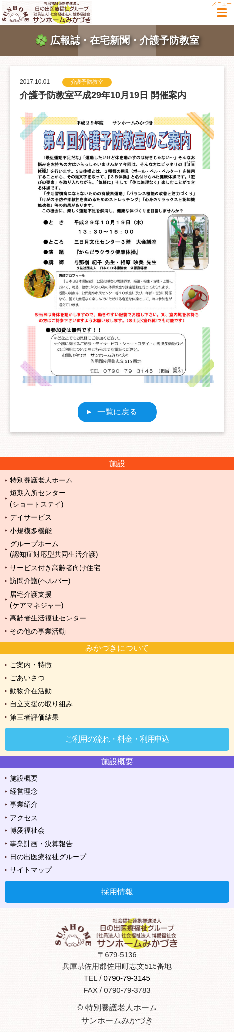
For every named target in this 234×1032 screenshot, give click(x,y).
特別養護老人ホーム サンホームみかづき (52, 12)
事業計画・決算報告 (41, 844)
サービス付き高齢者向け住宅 (55, 568)
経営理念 (24, 791)
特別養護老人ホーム (41, 480)
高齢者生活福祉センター (48, 618)
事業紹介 (24, 804)
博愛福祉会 (27, 830)
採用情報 (117, 892)
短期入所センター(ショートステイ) (38, 498)
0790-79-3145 (127, 978)
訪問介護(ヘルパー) (40, 581)
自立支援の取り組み (41, 704)
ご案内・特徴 (31, 665)
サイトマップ (31, 870)
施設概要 (24, 778)
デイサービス (31, 517)
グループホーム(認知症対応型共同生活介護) (54, 549)
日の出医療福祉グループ (48, 857)
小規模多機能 (31, 531)
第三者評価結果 (34, 717)
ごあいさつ (27, 678)
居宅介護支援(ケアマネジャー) (36, 599)
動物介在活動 (31, 691)
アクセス (24, 818)
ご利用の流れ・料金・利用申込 (117, 739)
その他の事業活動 (38, 631)
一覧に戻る (117, 412)
